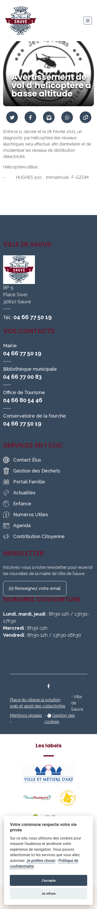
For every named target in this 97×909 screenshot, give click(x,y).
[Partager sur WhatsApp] (67, 117)
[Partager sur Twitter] (12, 117)
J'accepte (48, 880)
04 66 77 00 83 (22, 376)
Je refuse (48, 893)
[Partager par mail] (49, 117)
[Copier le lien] (85, 117)
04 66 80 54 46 (22, 400)
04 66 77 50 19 (32, 317)
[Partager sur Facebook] (30, 117)
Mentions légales (26, 715)
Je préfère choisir (41, 861)
